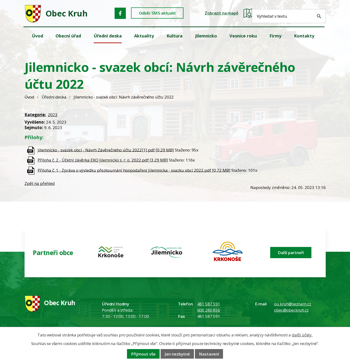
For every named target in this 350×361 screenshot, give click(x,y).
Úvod (29, 97)
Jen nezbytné (177, 354)
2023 (52, 114)
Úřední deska (54, 97)
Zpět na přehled (40, 183)
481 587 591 (208, 304)
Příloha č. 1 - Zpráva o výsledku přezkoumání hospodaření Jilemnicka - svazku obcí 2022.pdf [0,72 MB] (134, 170)
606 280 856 (208, 310)
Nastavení (209, 354)
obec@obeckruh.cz (291, 310)
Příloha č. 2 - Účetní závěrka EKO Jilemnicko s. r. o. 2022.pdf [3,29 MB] (103, 160)
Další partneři (291, 252)
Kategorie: (35, 114)
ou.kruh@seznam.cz (292, 304)
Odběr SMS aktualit (159, 13)
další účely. (302, 335)
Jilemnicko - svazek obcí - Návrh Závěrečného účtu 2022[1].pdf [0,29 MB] (106, 149)
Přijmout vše (143, 354)
